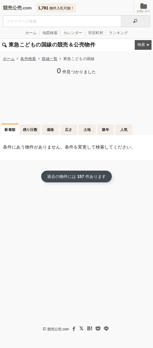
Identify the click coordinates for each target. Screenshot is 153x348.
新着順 (9, 130)
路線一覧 (49, 58)
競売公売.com (58, 329)
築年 (105, 130)
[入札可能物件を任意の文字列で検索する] (62, 21)
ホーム (31, 33)
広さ (68, 130)
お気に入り (143, 8)
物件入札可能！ (56, 8)
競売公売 (12, 7)
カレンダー (72, 33)
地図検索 (50, 33)
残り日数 (30, 130)
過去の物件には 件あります (76, 176)
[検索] (135, 21)
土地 (87, 130)
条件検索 (28, 58)
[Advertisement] (76, 98)
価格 (50, 130)
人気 (124, 130)
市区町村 (95, 33)
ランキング (118, 33)
